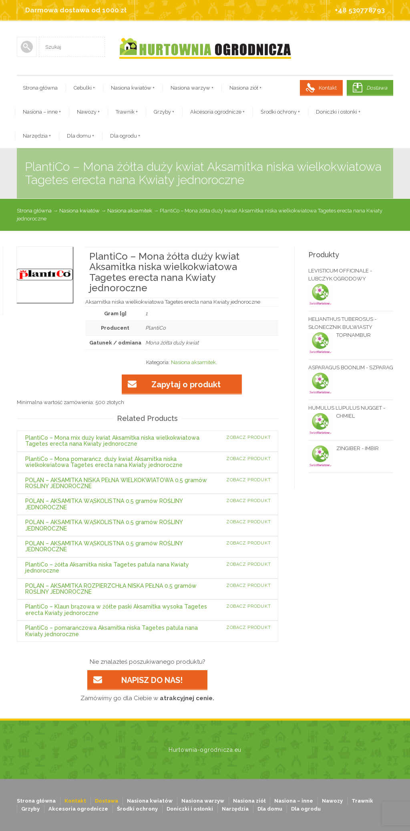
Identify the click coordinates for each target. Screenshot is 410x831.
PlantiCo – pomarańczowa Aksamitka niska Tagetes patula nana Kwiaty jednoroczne (111, 631)
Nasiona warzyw (192, 88)
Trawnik (127, 112)
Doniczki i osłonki (338, 112)
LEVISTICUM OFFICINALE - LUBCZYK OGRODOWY (340, 275)
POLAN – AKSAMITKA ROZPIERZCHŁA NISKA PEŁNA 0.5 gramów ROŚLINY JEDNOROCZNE (111, 589)
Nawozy (88, 112)
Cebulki (84, 88)
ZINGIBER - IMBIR (343, 449)
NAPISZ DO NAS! (152, 680)
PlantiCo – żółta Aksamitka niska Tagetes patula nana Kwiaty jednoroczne (107, 567)
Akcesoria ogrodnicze (217, 112)
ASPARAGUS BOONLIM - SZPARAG (350, 368)
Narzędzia (37, 136)
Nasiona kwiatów (133, 88)
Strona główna (40, 88)
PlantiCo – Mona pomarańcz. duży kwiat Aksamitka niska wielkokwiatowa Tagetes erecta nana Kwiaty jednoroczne (104, 462)
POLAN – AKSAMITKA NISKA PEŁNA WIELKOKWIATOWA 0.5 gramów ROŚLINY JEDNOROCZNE (116, 483)
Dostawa (376, 88)
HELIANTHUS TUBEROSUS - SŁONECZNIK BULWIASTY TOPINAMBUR (342, 327)
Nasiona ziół (245, 88)
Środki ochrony (280, 112)
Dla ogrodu (125, 136)
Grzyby (164, 112)
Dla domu (80, 136)
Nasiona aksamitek (129, 211)
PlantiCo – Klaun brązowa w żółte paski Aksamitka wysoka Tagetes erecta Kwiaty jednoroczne (116, 609)
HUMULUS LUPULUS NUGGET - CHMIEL (346, 412)
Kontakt (328, 88)
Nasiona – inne (42, 112)
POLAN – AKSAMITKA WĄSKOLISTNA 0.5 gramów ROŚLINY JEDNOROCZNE (104, 504)
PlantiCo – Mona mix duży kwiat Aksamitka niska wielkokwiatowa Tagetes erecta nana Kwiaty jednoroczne (112, 441)
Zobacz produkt (248, 437)
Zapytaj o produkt (186, 384)
